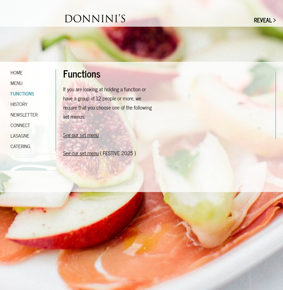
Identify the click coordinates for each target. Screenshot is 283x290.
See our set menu (81, 134)
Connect (20, 125)
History (19, 104)
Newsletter (24, 114)
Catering (21, 146)
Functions (22, 93)
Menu (16, 83)
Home (16, 72)
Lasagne (20, 135)
